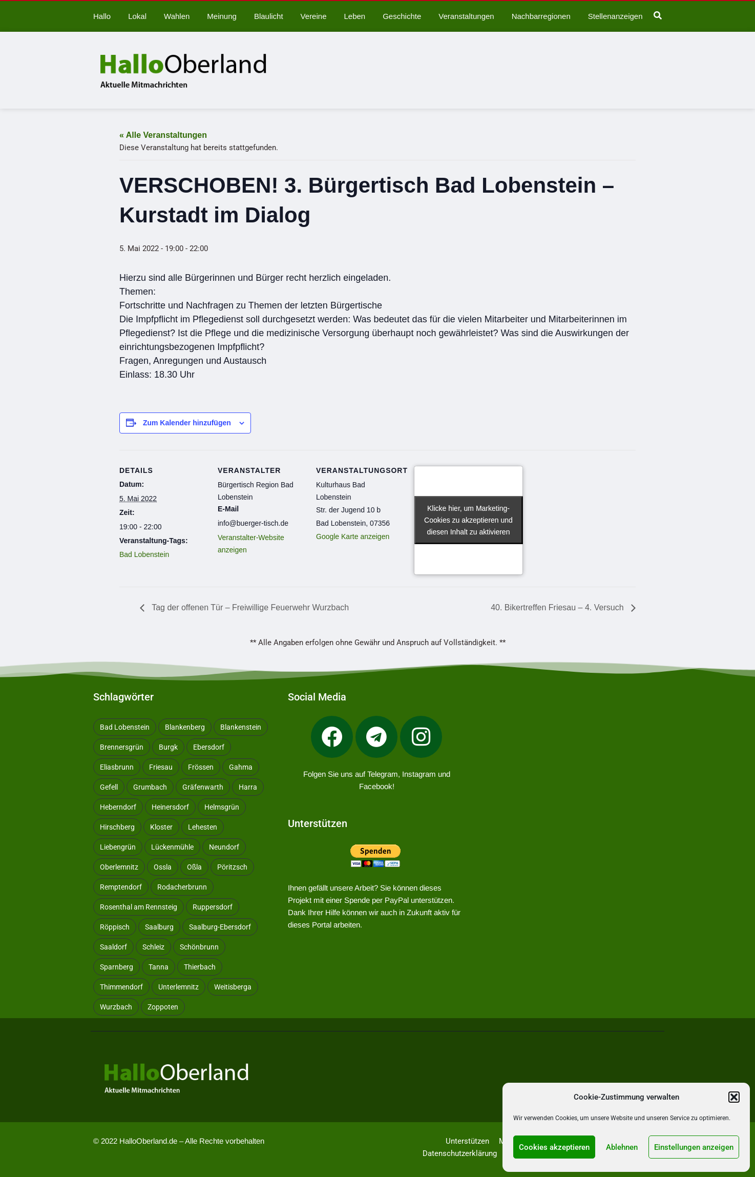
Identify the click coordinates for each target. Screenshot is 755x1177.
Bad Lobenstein (144, 554)
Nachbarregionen (541, 16)
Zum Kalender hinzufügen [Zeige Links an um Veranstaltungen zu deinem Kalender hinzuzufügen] (187, 423)
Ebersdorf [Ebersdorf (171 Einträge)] (208, 747)
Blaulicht (268, 16)
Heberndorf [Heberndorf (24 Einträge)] (118, 807)
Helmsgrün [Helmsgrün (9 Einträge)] (221, 807)
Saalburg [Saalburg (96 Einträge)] (159, 927)
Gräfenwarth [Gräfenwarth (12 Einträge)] (202, 787)
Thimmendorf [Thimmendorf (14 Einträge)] (121, 987)
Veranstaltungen (466, 16)
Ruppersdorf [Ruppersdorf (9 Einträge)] (213, 907)
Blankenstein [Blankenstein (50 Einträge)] (240, 727)
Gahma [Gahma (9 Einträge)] (241, 767)
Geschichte (402, 16)
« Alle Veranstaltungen (163, 135)
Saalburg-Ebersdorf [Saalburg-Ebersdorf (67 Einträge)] (220, 927)
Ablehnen (622, 1147)
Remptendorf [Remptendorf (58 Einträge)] (121, 887)
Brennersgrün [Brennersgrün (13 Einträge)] (121, 747)
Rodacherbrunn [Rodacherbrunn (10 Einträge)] (182, 887)
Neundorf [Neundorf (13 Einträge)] (224, 847)
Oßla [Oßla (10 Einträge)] (194, 867)
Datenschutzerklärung (460, 1153)
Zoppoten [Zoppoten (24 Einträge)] (163, 1007)
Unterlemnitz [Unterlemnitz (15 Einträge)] (178, 987)
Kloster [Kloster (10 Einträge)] (161, 827)
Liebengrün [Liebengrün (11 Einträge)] (118, 847)
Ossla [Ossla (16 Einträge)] (163, 867)
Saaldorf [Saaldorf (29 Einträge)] (113, 947)
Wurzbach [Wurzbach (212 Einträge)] (116, 1007)
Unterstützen (467, 1141)
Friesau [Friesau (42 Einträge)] (161, 767)
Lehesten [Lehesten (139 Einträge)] (202, 827)
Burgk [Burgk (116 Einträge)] (168, 747)
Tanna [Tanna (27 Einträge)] (159, 967)
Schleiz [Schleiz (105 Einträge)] (153, 947)
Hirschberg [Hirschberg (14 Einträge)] (117, 827)
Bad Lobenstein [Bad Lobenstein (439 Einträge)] (125, 727)
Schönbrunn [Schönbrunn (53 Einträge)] (199, 947)
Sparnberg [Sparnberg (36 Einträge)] (116, 967)
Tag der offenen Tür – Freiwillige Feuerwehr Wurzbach (249, 607)
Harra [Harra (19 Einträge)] (248, 787)
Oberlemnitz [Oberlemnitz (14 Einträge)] (119, 867)
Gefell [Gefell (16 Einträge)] (109, 787)
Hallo (102, 16)
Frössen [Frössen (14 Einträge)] (201, 767)
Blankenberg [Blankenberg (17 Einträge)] (185, 727)
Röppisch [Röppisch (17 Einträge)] (115, 927)
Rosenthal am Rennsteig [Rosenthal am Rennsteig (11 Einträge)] (138, 907)
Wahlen (177, 16)
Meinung (222, 16)
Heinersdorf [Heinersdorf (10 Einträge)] (170, 807)
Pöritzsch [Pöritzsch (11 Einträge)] (232, 867)
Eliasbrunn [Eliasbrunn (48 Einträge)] (117, 767)
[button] (734, 1097)
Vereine (314, 16)
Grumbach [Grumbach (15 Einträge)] (150, 787)
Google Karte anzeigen (352, 536)
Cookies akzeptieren (554, 1147)
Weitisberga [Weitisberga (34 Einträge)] (232, 987)
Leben (354, 16)
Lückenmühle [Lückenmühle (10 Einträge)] (172, 847)
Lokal (137, 16)
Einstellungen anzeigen (693, 1147)
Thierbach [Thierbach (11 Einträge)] (200, 967)
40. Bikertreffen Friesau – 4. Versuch (558, 607)
